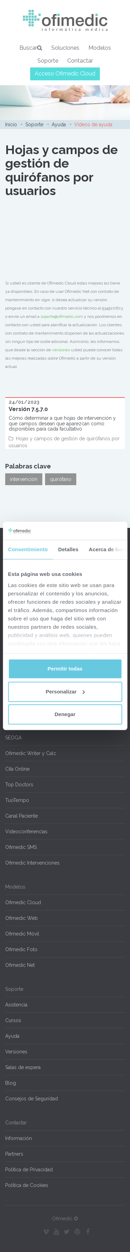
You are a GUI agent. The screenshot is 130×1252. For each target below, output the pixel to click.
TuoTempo (17, 800)
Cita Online (17, 769)
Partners (14, 1154)
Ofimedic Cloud (23, 902)
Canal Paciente (21, 816)
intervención (23, 479)
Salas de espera (23, 1067)
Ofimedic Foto (21, 949)
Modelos (99, 48)
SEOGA (13, 737)
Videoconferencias (26, 831)
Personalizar (65, 692)
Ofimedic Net (20, 965)
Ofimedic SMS (21, 847)
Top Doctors (19, 784)
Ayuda (59, 124)
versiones (61, 349)
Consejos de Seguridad (31, 1098)
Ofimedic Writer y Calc (30, 753)
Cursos (13, 1020)
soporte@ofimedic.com (62, 316)
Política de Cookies (26, 1185)
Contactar (80, 60)
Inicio (11, 124)
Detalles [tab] (68, 550)
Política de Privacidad (29, 1169)
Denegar (64, 714)
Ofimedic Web (21, 918)
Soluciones (65, 48)
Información (18, 1138)
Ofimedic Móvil (22, 934)
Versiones (16, 1051)
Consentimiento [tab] (28, 550)
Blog (10, 1083)
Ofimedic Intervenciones (32, 863)
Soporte (47, 60)
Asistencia (16, 1005)
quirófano (60, 479)
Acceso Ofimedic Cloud (65, 73)
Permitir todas (65, 669)
